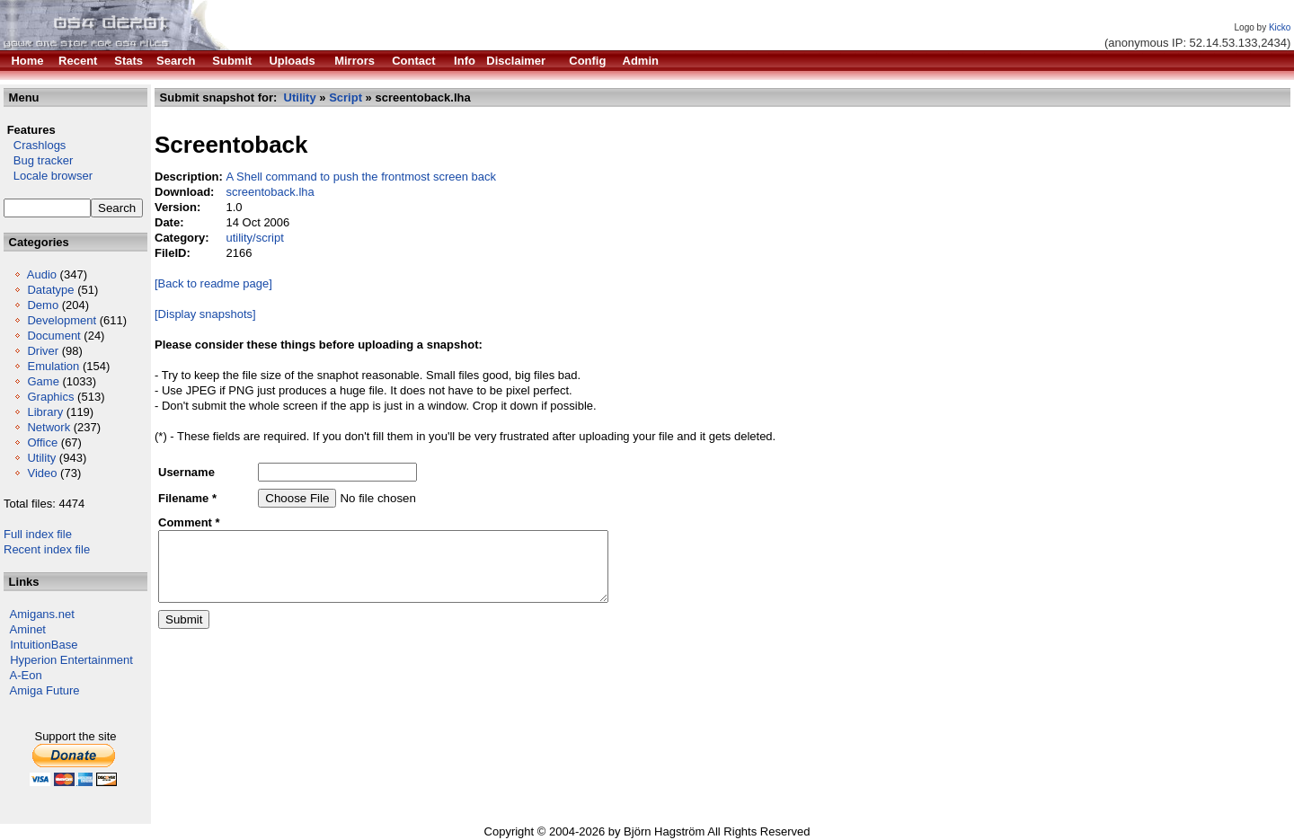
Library (45, 412)
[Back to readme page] (213, 283)
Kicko (1279, 27)
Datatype (50, 289)
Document (53, 335)
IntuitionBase (43, 644)
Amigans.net (42, 614)
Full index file (38, 534)
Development (61, 320)
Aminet (28, 629)
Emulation (53, 366)
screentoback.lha (270, 192)
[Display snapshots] (205, 314)
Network (48, 427)
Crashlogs (35, 145)
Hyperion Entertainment (71, 660)
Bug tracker (38, 160)
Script (345, 97)
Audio (42, 274)
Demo (42, 305)
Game (42, 381)
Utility (41, 457)
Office (42, 442)
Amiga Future (45, 690)
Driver (42, 351)
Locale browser (48, 175)
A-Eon (26, 675)
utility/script (254, 237)
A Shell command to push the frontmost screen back (361, 176)
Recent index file (47, 549)
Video (42, 473)
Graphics (50, 396)
